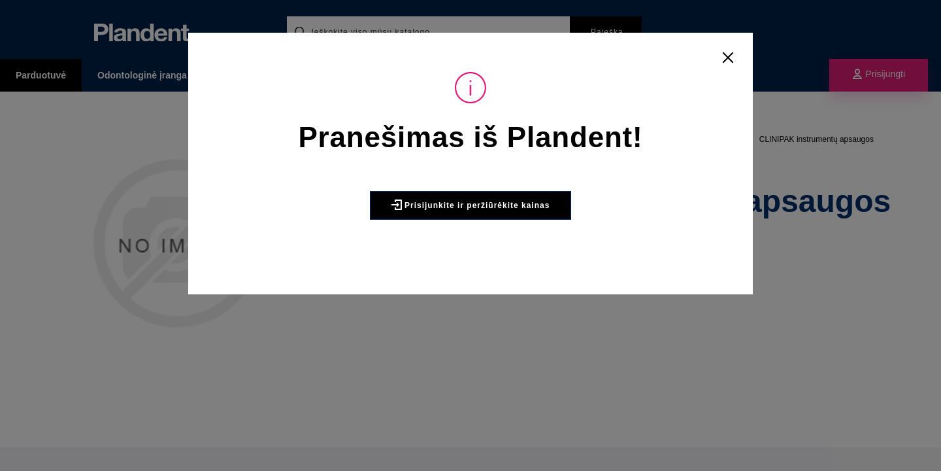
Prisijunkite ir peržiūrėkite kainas (470, 205)
